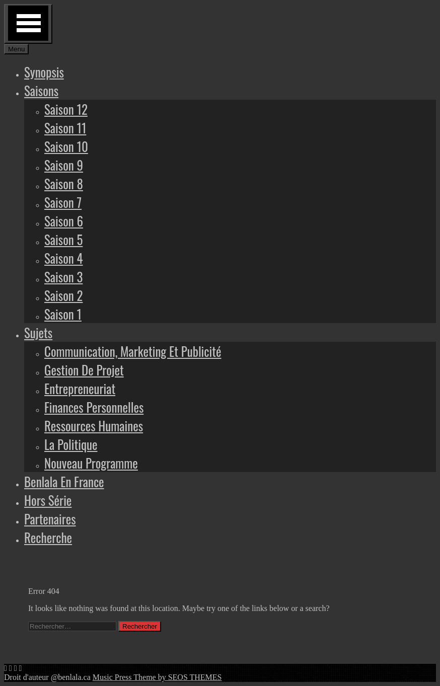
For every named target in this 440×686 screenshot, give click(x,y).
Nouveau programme (91, 462)
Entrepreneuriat (79, 388)
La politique (70, 444)
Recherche (48, 537)
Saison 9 (63, 165)
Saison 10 (66, 146)
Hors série (47, 500)
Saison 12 (66, 109)
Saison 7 (63, 202)
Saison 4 (63, 258)
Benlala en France (64, 481)
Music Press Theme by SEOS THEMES (157, 677)
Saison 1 (63, 313)
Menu (16, 49)
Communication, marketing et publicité (133, 351)
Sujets (38, 332)
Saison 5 (63, 239)
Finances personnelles (93, 407)
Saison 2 (63, 295)
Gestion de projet (84, 369)
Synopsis (44, 71)
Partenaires (50, 518)
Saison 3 (63, 276)
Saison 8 (63, 183)
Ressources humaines (93, 425)
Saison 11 (65, 127)
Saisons (41, 90)
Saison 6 (63, 220)
